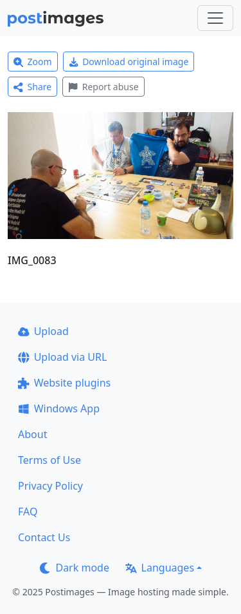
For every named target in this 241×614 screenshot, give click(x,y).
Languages (159, 568)
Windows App (59, 408)
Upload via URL (62, 357)
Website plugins (64, 383)
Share (32, 87)
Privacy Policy (50, 486)
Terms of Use (49, 460)
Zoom (32, 61)
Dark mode (74, 568)
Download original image (129, 61)
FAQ (27, 511)
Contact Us (44, 537)
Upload (43, 331)
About (32, 434)
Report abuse (103, 87)
